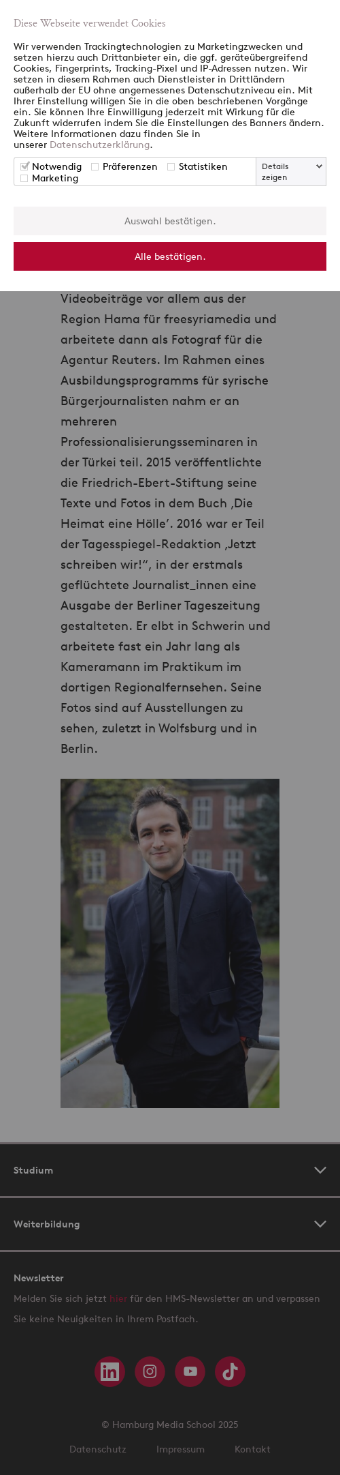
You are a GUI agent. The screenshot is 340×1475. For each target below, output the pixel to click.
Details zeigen (275, 171)
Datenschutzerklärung (100, 144)
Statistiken (203, 166)
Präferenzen (130, 166)
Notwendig (57, 166)
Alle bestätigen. (170, 256)
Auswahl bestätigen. (170, 220)
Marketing (55, 177)
